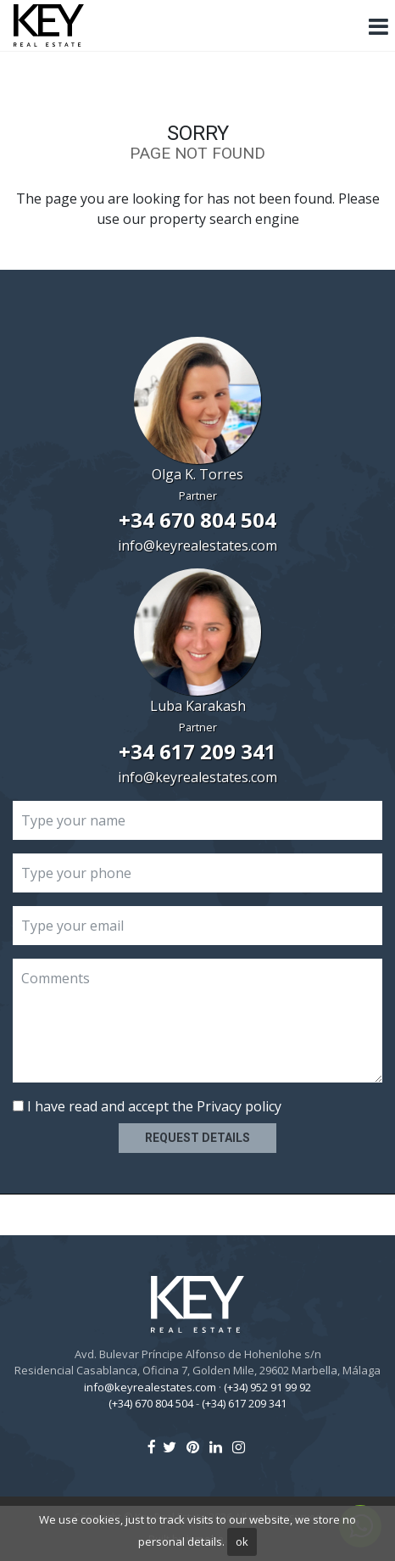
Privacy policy (239, 1106)
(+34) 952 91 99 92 (267, 1387)
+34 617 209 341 (197, 751)
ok (242, 1541)
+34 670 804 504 (197, 520)
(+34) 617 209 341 (244, 1403)
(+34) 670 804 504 (150, 1403)
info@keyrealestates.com (197, 545)
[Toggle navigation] (378, 27)
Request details (197, 1137)
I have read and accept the (147, 1106)
